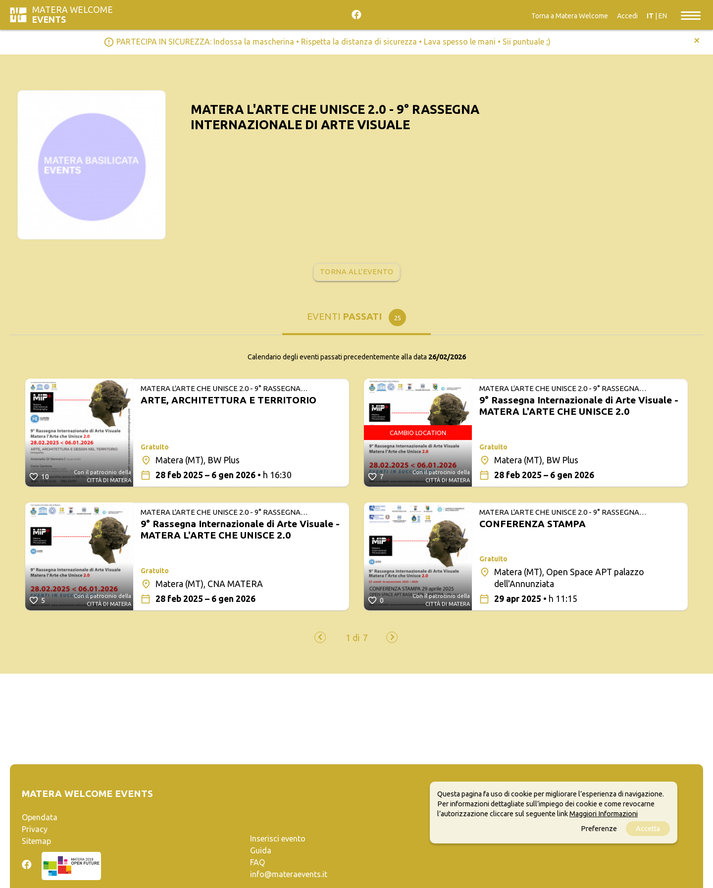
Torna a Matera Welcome (569, 16)
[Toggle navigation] (691, 15)
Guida (260, 850)
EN (663, 16)
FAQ (257, 862)
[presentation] (320, 637)
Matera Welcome (72, 14)
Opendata (39, 817)
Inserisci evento (278, 838)
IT (650, 16)
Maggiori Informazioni (603, 814)
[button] (352, 638)
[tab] (356, 320)
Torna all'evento (357, 272)
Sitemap (36, 841)
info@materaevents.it (288, 874)
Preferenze (599, 829)
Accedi (627, 16)
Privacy (35, 829)
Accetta (648, 829)
